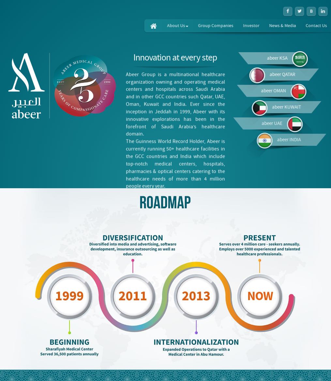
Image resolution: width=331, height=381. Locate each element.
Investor (265, 26)
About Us (191, 26)
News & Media (296, 26)
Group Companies (229, 26)
